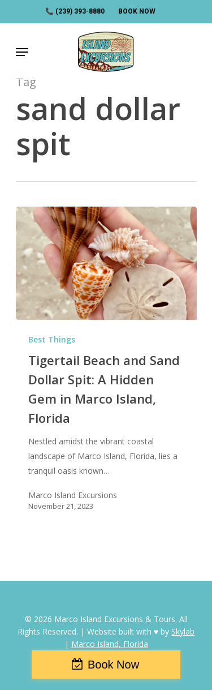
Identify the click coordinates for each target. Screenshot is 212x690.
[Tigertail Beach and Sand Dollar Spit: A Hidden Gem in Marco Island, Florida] (106, 263)
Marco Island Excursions (72, 495)
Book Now (113, 664)
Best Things (51, 339)
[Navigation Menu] (22, 52)
